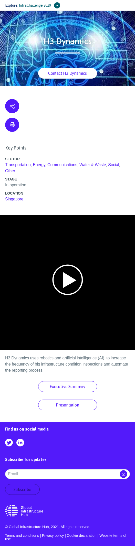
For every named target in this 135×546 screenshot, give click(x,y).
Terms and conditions (22, 535)
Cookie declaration (82, 535)
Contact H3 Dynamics (67, 73)
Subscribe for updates (26, 459)
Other (10, 171)
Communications (62, 165)
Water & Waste (92, 165)
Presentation (67, 405)
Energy (39, 165)
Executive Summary (67, 386)
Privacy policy (53, 535)
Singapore (14, 199)
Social (113, 165)
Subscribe (22, 489)
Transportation (18, 165)
